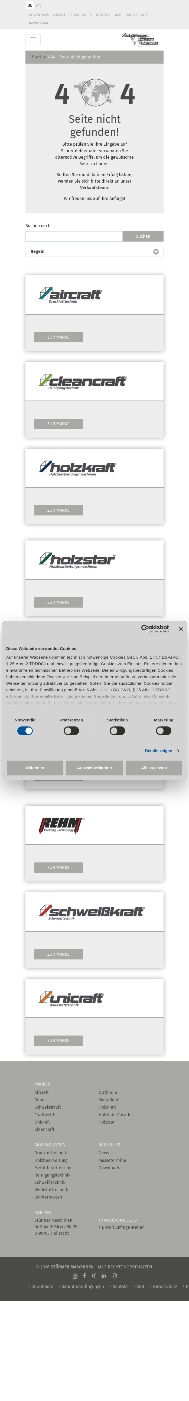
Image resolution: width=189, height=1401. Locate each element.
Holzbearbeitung (50, 1160)
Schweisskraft (47, 1107)
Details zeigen (158, 750)
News (104, 1152)
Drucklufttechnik (50, 1152)
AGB (118, 15)
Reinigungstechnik (52, 1175)
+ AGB (138, 1286)
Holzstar (107, 1122)
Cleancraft (44, 1129)
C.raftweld (44, 1114)
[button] (94, 251)
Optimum (108, 1092)
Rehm (40, 1099)
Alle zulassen (154, 768)
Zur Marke (58, 337)
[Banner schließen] (181, 629)
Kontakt (103, 15)
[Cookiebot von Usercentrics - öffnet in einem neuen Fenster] (145, 629)
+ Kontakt (118, 1286)
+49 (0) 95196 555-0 (119, 1220)
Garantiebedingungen (72, 15)
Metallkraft (109, 1099)
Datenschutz (137, 15)
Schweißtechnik (49, 1182)
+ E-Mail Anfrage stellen (122, 1227)
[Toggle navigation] (33, 40)
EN (38, 5)
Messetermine (112, 1160)
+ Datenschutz (163, 1286)
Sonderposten (48, 1197)
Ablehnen (35, 768)
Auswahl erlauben (94, 768)
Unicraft (42, 1122)
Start (37, 57)
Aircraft (41, 1092)
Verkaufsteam (94, 187)
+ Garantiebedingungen (81, 1286)
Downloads (39, 15)
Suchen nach (37, 225)
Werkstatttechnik (51, 1189)
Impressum (38, 23)
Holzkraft (107, 1107)
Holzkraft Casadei (116, 1114)
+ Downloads (40, 1286)
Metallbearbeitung (52, 1167)
